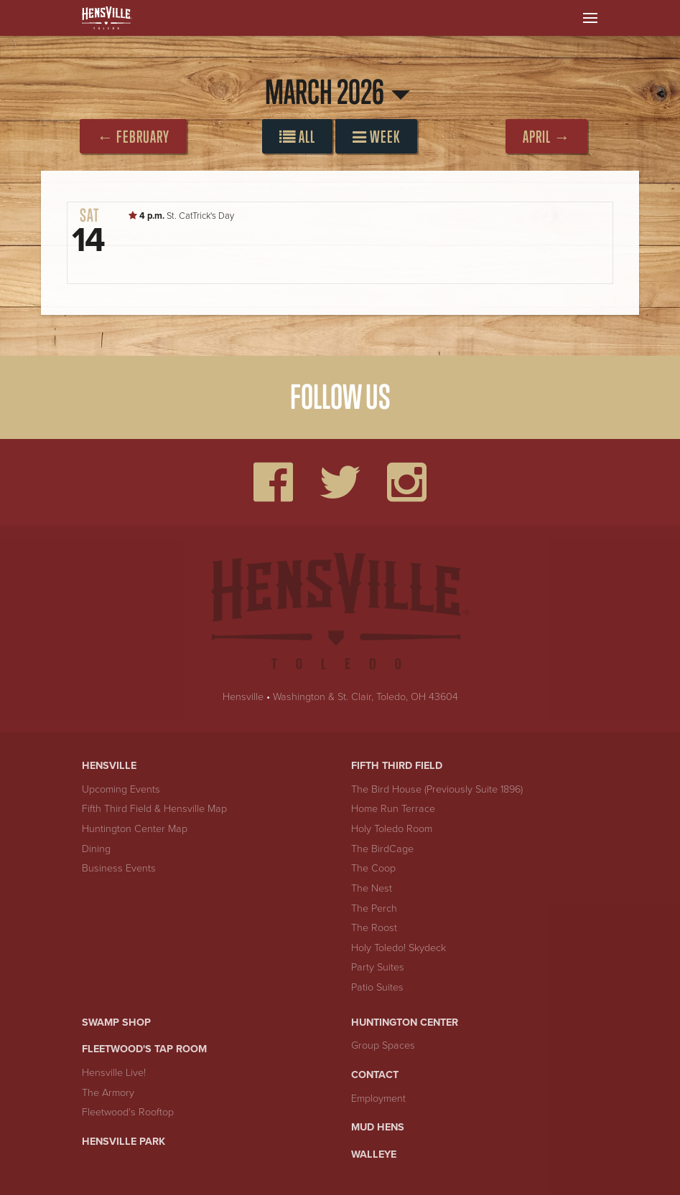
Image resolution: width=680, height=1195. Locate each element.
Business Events (119, 868)
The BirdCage (382, 849)
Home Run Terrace (393, 809)
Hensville (243, 697)
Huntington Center (404, 1022)
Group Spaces (383, 1045)
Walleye (373, 1154)
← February (133, 136)
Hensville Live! (114, 1073)
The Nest (371, 888)
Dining (96, 849)
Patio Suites (377, 987)
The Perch (374, 908)
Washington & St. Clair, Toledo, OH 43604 (365, 697)
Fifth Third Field (396, 766)
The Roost (374, 928)
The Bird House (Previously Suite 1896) (437, 789)
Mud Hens (377, 1127)
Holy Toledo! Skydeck (398, 948)
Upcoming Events (121, 789)
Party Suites (377, 967)
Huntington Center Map (134, 829)
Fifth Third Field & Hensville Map (154, 809)
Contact (375, 1075)
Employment (378, 1098)
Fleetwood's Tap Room (144, 1049)
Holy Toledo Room (391, 829)
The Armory (108, 1093)
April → (546, 136)
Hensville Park (123, 1141)
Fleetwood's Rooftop (128, 1112)
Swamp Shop (116, 1022)
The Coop (373, 868)
